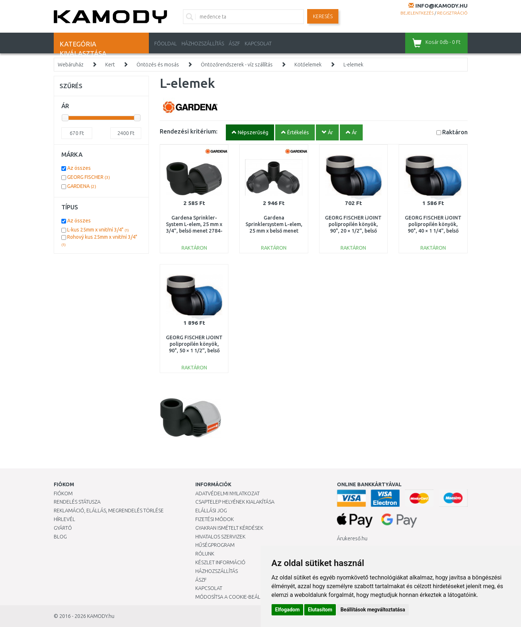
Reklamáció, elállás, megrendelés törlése (109, 510)
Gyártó (63, 528)
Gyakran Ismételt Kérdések (229, 528)
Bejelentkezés (417, 13)
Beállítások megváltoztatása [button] (373, 609)
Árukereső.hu (352, 538)
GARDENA (81, 186)
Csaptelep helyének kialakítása (234, 502)
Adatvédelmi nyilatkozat (227, 493)
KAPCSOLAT (258, 43)
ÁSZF (234, 43)
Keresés (323, 16)
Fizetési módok (214, 519)
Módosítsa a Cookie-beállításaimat (240, 597)
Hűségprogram (215, 545)
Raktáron (455, 131)
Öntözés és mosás (158, 64)
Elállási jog (211, 510)
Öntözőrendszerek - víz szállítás (237, 64)
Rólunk (204, 554)
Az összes (79, 168)
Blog (60, 537)
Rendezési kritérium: (188, 131)
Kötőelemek (308, 64)
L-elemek (353, 64)
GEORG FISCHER (88, 177)
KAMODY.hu (100, 616)
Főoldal (165, 43)
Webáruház (71, 64)
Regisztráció (452, 13)
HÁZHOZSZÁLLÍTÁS (203, 43)
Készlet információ (220, 562)
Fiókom (63, 493)
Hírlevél (64, 519)
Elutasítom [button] (320, 609)
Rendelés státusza (77, 502)
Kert (110, 64)
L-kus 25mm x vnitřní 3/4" (98, 230)
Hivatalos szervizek (220, 537)
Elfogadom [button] (287, 609)
